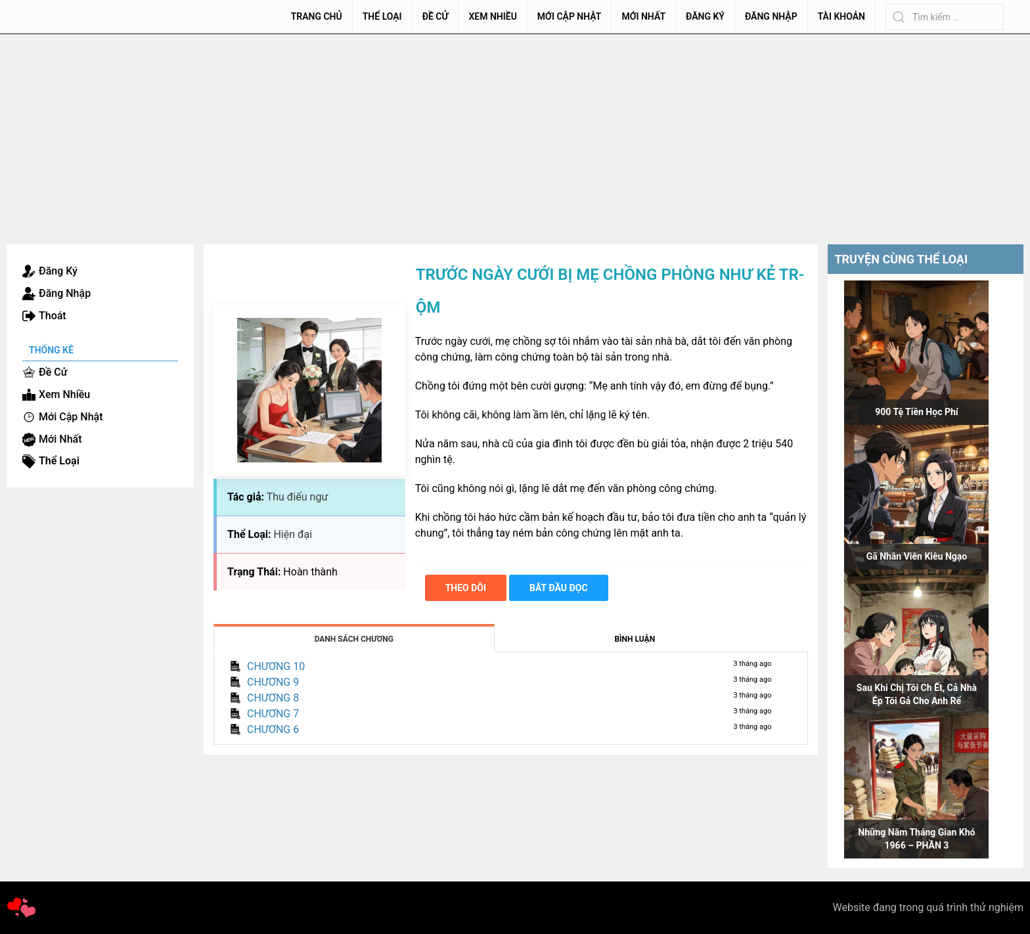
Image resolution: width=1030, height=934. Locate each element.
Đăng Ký (705, 16)
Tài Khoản (841, 16)
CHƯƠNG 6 (273, 729)
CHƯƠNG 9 (273, 682)
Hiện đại (292, 534)
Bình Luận (634, 639)
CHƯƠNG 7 (273, 713)
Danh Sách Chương (354, 639)
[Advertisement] (515, 133)
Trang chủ (316, 16)
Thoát (52, 315)
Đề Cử (435, 16)
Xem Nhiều (492, 16)
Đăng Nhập (771, 16)
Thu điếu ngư (297, 497)
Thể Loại (382, 16)
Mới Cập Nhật (569, 16)
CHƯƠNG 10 (276, 666)
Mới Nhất (643, 16)
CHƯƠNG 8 (273, 698)
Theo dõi (465, 588)
